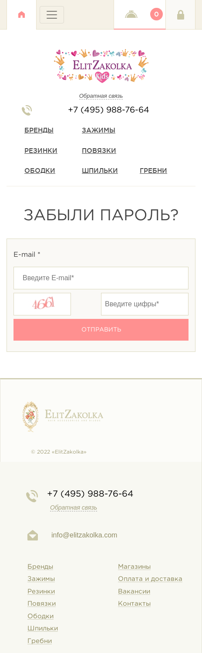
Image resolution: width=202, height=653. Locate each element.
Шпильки (100, 170)
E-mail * (26, 255)
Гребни (153, 170)
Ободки (39, 170)
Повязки (99, 150)
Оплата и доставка (150, 579)
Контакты (134, 604)
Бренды (39, 130)
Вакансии (134, 591)
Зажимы (98, 130)
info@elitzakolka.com (84, 535)
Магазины (134, 567)
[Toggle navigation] (52, 14)
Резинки (40, 150)
